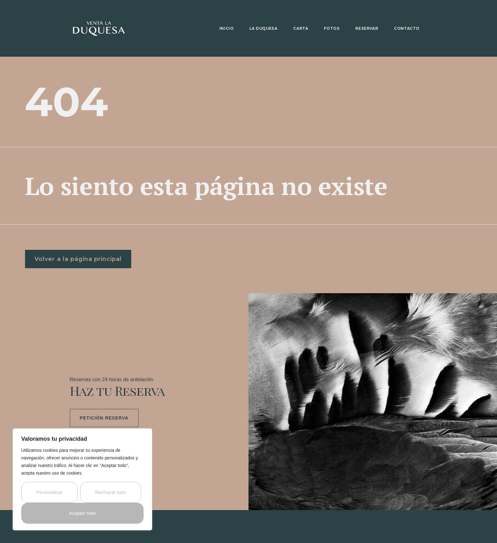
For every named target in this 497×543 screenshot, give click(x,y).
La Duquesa (263, 28)
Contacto (407, 28)
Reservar (366, 28)
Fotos (331, 28)
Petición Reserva (104, 417)
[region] (82, 479)
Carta (300, 28)
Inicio (226, 28)
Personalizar (49, 492)
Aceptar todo (82, 513)
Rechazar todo (110, 492)
